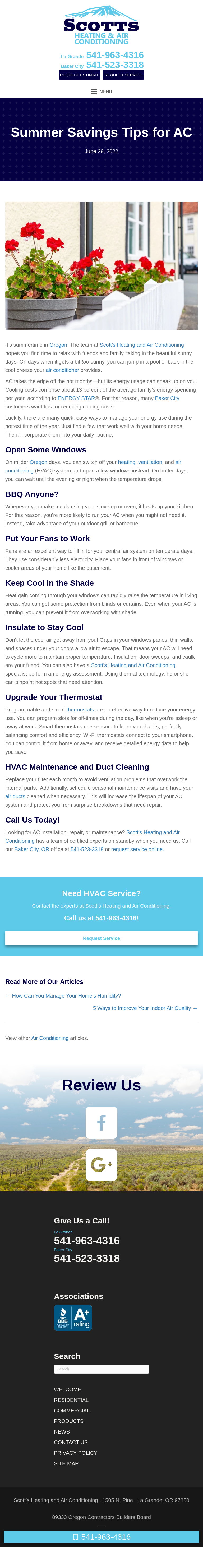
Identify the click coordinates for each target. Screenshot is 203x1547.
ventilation (150, 462)
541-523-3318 (102, 64)
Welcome (67, 1389)
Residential (71, 1400)
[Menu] (101, 91)
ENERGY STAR (76, 398)
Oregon (58, 345)
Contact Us (71, 1442)
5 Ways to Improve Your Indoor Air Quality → (145, 1008)
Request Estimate (80, 74)
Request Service (123, 74)
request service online (137, 849)
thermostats (80, 710)
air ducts (15, 796)
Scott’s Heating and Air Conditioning (142, 345)
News (62, 1432)
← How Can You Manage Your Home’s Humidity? (63, 996)
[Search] (101, 1369)
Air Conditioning (50, 1038)
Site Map (66, 1463)
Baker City (167, 398)
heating (127, 462)
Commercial (72, 1410)
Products (69, 1421)
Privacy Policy (76, 1453)
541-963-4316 (102, 55)
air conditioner (62, 370)
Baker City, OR (31, 849)
